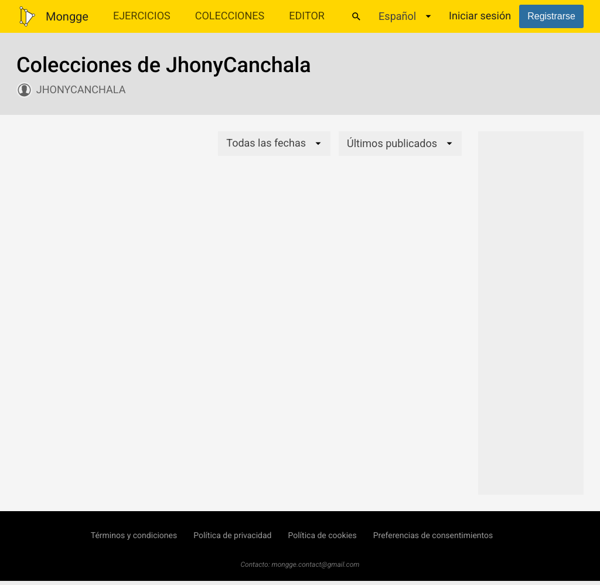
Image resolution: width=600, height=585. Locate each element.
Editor (307, 16)
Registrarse (551, 16)
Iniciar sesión (480, 16)
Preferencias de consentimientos (433, 535)
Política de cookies (322, 535)
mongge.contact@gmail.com (316, 564)
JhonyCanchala (81, 90)
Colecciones (230, 16)
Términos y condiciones (134, 535)
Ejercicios (142, 16)
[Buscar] (356, 16)
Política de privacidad (232, 535)
